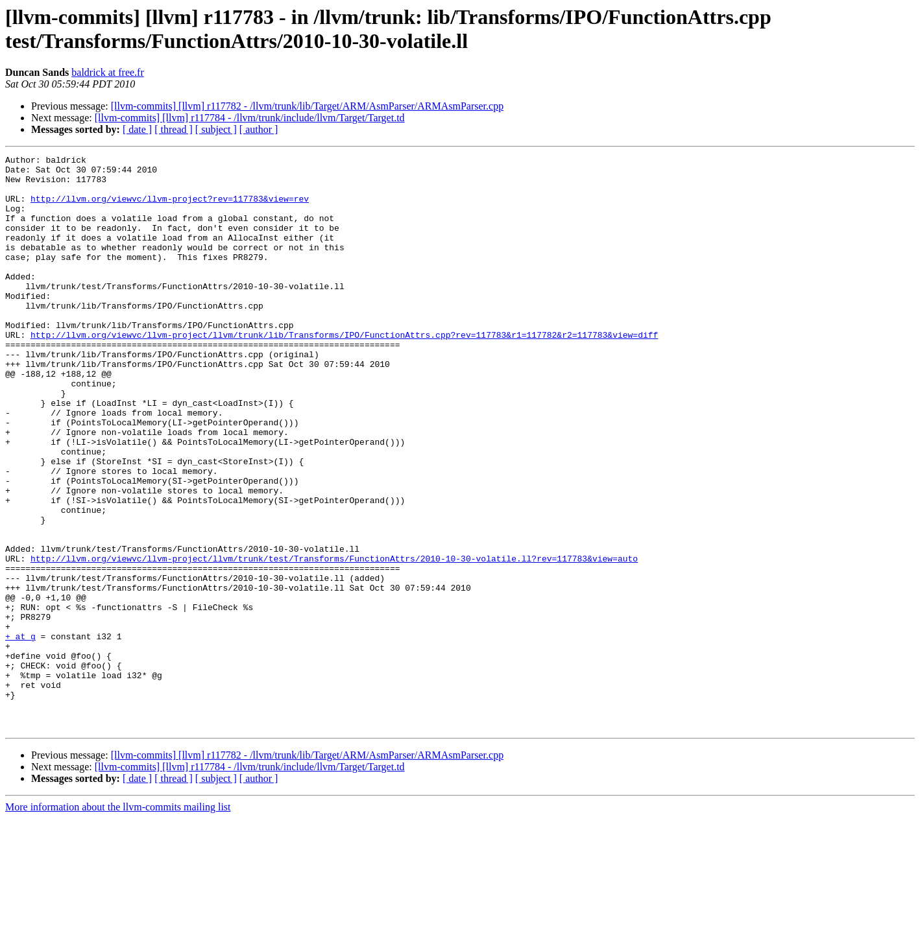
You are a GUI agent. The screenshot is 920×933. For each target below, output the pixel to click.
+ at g (20, 733)
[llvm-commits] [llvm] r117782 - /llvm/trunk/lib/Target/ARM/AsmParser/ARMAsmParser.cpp (307, 106)
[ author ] (258, 129)
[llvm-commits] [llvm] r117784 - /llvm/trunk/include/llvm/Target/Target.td (250, 117)
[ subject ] (216, 129)
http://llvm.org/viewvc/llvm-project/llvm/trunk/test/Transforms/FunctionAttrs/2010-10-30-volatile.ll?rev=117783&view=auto (334, 640)
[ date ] (137, 129)
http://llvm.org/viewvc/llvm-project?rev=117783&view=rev (169, 208)
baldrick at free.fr (107, 72)
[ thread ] (173, 129)
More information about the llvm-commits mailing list (118, 921)
